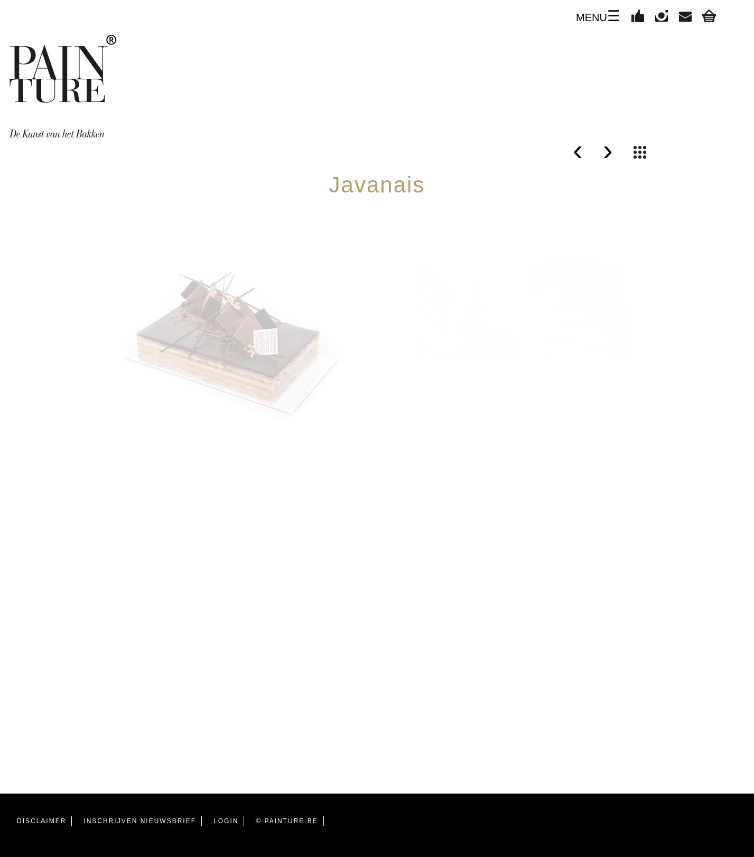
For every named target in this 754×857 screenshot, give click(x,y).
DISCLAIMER (41, 821)
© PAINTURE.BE (287, 821)
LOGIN (225, 821)
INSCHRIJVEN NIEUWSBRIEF (139, 821)
